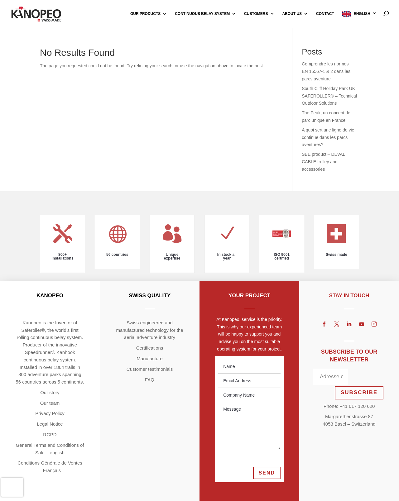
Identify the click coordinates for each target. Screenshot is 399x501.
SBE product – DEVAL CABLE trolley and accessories (323, 162)
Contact (325, 14)
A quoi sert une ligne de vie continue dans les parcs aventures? (328, 137)
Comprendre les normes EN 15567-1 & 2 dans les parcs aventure (326, 71)
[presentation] (12, 487)
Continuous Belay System (202, 14)
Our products (145, 14)
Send (267, 472)
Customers (256, 14)
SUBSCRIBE (359, 392)
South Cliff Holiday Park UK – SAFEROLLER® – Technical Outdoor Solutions (330, 96)
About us (292, 14)
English (362, 14)
